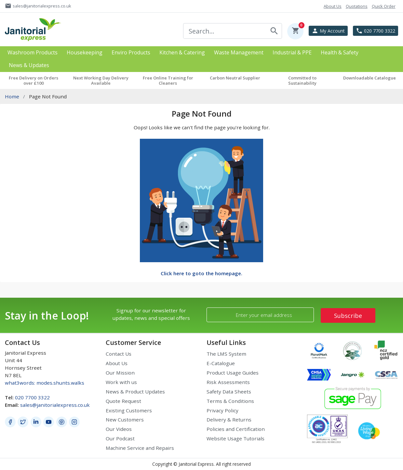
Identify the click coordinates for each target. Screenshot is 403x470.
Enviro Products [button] (131, 52)
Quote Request (123, 401)
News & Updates (29, 65)
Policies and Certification (236, 429)
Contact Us (118, 353)
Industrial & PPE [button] (292, 52)
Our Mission (120, 372)
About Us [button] (333, 6)
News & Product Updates (135, 391)
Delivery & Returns (229, 419)
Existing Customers (129, 410)
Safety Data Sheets (229, 391)
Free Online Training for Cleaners (168, 80)
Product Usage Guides (233, 372)
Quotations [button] (357, 6)
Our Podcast (120, 438)
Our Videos (119, 429)
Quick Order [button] (384, 6)
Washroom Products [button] (32, 52)
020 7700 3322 (32, 397)
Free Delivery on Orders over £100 (33, 80)
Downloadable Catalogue (369, 78)
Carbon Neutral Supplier (235, 78)
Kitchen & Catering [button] (182, 52)
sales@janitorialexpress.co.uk (55, 405)
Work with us (121, 382)
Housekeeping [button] (84, 52)
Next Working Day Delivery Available (100, 80)
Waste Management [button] (238, 52)
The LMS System (226, 353)
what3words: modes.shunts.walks (44, 382)
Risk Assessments (228, 382)
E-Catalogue (221, 363)
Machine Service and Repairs (140, 448)
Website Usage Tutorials (235, 438)
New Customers (125, 419)
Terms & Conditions (230, 401)
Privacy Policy (222, 410)
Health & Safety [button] (339, 52)
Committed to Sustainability (302, 80)
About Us (117, 363)
